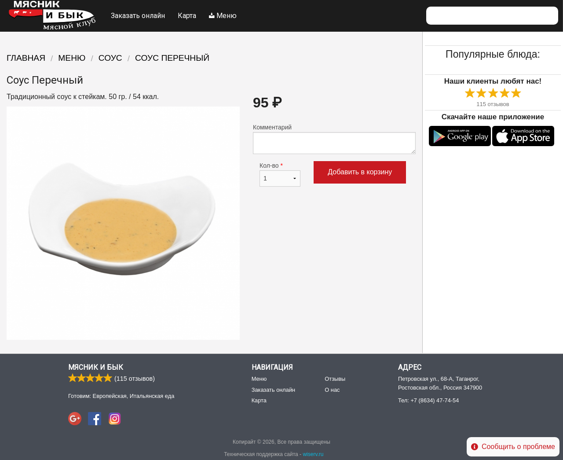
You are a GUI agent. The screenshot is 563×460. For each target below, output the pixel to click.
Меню (223, 15)
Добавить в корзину (360, 172)
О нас (332, 389)
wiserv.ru (313, 454)
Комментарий (334, 139)
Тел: (428, 400)
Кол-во (280, 174)
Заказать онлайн (138, 15)
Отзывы (335, 378)
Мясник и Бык (95, 367)
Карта (187, 15)
